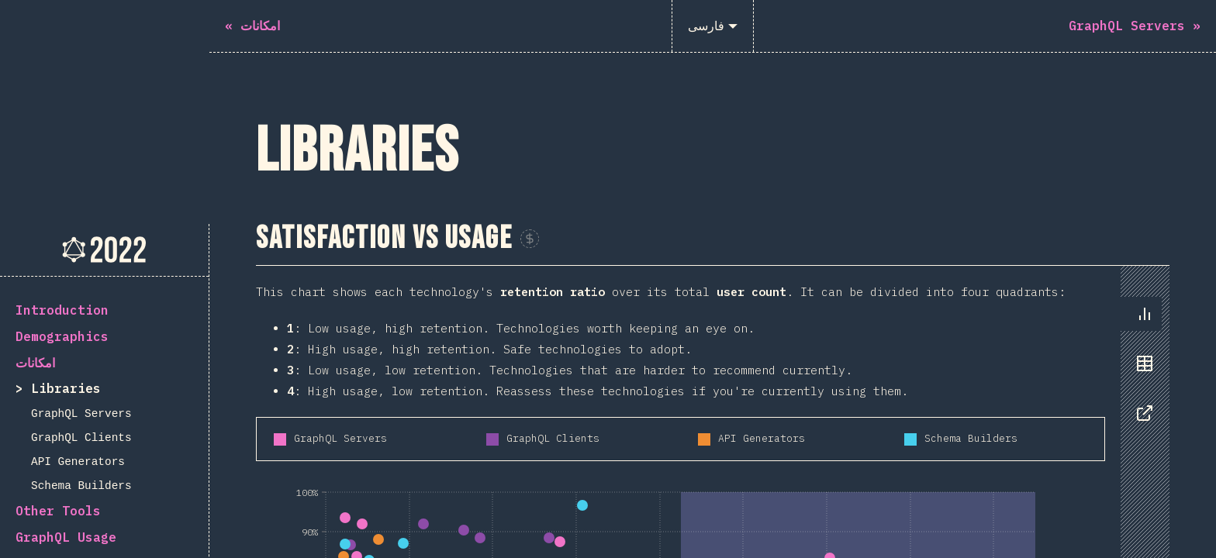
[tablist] (1141, 147)
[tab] (1144, 90)
